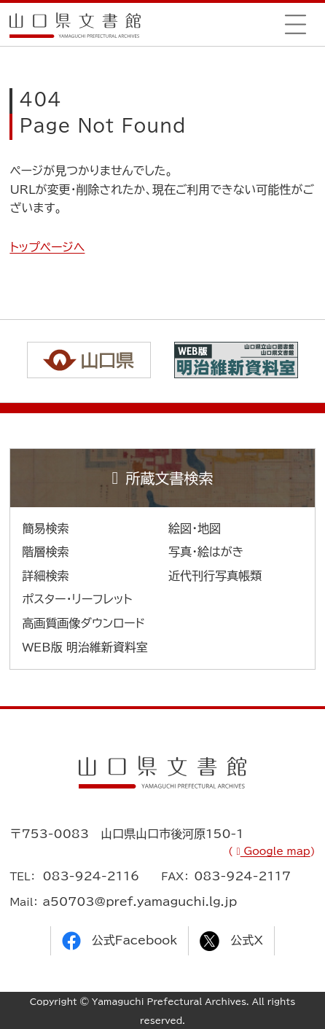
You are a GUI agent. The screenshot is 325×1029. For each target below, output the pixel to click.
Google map (275, 851)
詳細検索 (45, 576)
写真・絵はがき (206, 551)
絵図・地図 (194, 528)
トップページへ (47, 247)
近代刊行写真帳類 (215, 576)
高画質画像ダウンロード (83, 623)
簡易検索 (45, 528)
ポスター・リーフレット (77, 599)
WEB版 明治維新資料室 (85, 647)
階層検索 (45, 551)
